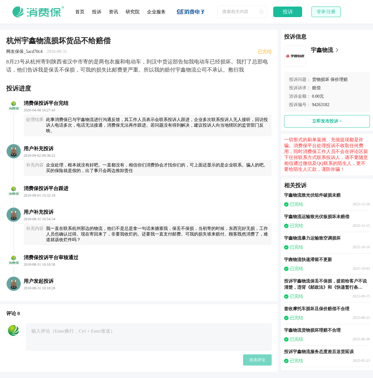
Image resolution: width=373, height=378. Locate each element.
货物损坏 (320, 79)
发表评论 (257, 359)
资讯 (113, 11)
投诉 (96, 11)
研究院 (133, 11)
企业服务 (156, 11)
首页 (80, 11)
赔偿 (316, 88)
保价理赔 (339, 79)
